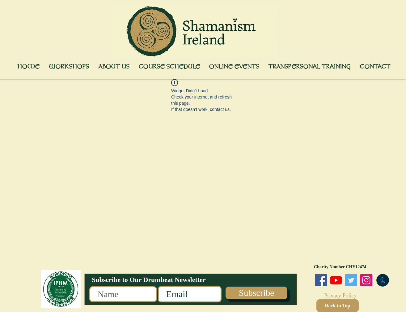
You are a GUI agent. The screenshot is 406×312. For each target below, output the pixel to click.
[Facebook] (321, 280)
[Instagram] (366, 280)
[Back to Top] (337, 305)
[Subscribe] (256, 293)
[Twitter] (351, 280)
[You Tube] (336, 280)
